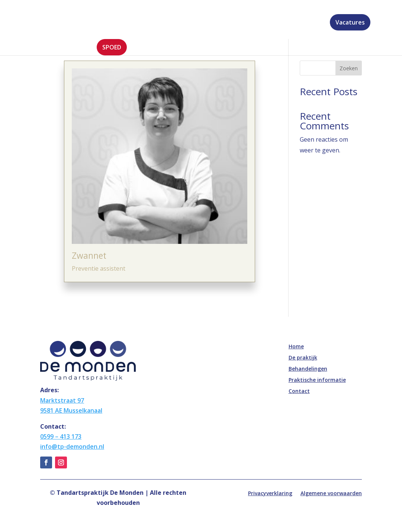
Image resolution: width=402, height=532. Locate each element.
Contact (312, 23)
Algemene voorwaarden (331, 494)
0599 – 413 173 (60, 436)
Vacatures (350, 22)
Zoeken (349, 68)
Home (105, 23)
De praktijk (136, 23)
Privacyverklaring (270, 494)
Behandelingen (187, 23)
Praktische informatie (254, 23)
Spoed (111, 47)
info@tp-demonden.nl (72, 446)
